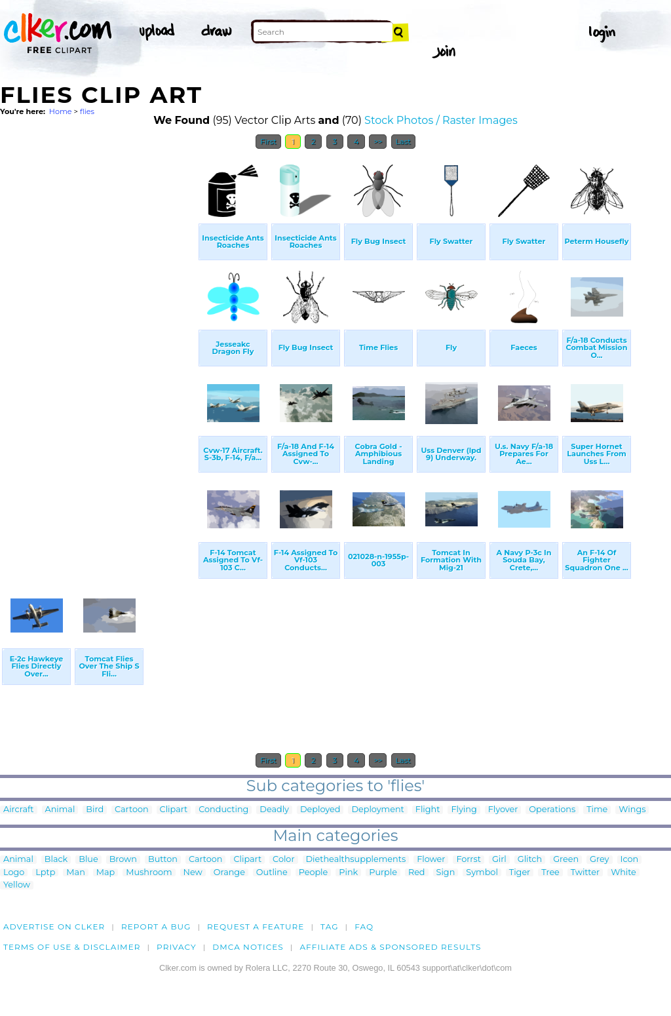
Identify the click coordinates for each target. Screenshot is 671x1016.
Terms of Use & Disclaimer (72, 947)
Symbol (482, 873)
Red (416, 873)
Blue (88, 859)
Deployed (320, 810)
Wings (632, 810)
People (313, 873)
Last (403, 141)
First (268, 141)
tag (329, 926)
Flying (463, 810)
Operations (552, 810)
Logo (13, 873)
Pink (348, 873)
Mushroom (149, 873)
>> (378, 141)
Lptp (45, 873)
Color (283, 859)
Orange (229, 873)
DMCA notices (248, 947)
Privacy (177, 947)
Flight (427, 810)
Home (60, 111)
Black (56, 859)
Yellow (16, 885)
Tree (550, 873)
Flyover (503, 810)
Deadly (274, 810)
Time (596, 810)
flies (87, 111)
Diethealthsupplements (356, 859)
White (623, 873)
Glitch (530, 859)
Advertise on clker (54, 926)
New (192, 873)
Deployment (377, 810)
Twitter (585, 873)
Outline (272, 873)
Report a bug (156, 926)
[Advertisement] (98, 352)
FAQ (364, 926)
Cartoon (132, 810)
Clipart (174, 810)
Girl (499, 859)
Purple (383, 873)
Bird (95, 810)
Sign (445, 873)
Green (566, 859)
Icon (630, 859)
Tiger (519, 873)
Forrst (468, 859)
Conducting (223, 810)
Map (105, 873)
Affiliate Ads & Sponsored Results (390, 947)
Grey (599, 859)
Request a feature (255, 926)
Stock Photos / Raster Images (441, 120)
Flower (431, 859)
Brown (123, 859)
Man (75, 873)
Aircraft (18, 810)
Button (163, 859)
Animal (60, 810)
